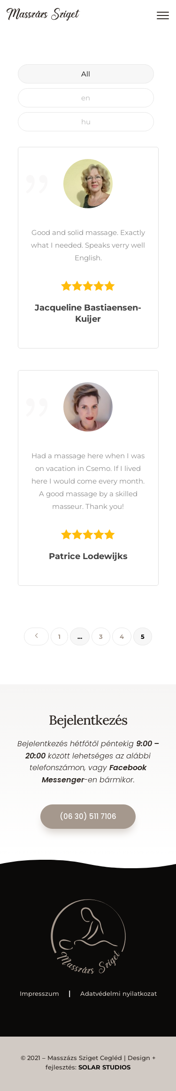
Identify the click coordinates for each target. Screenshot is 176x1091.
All (85, 73)
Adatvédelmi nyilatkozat (118, 993)
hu (86, 121)
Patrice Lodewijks (88, 556)
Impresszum (39, 993)
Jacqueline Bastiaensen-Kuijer (88, 313)
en (85, 97)
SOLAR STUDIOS (104, 1067)
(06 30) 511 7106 (88, 816)
